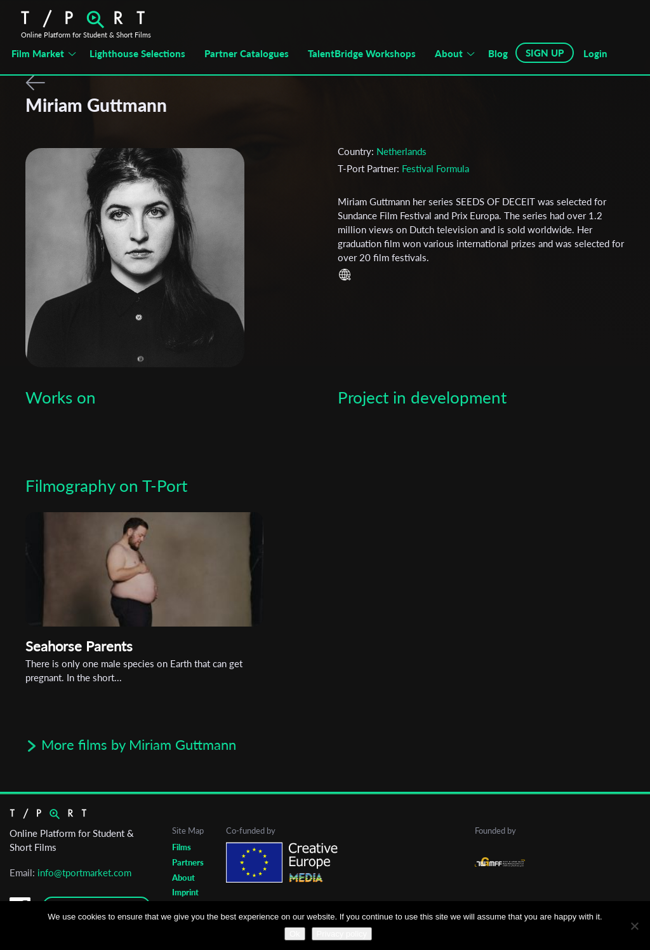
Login (595, 53)
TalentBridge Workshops (362, 53)
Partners (188, 862)
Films (181, 847)
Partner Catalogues (246, 53)
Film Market (37, 53)
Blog (498, 53)
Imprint (185, 892)
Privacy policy (342, 934)
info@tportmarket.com (84, 872)
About (449, 53)
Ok (294, 934)
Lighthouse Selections (137, 53)
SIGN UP (545, 52)
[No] (634, 925)
